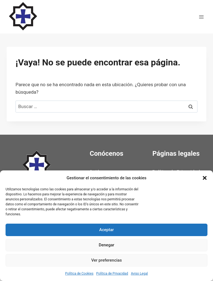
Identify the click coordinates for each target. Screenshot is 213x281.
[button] (204, 178)
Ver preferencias (106, 260)
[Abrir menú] (201, 16)
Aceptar (106, 229)
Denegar (106, 244)
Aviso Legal (139, 273)
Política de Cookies (79, 273)
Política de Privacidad (112, 273)
